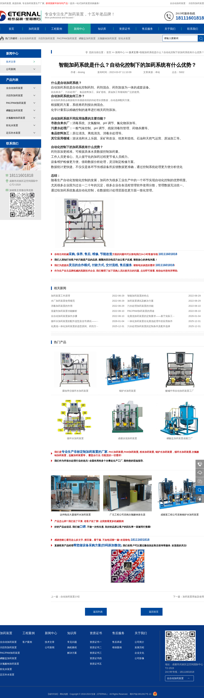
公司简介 (139, 642)
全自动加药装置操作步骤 (64, 316)
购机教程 (72, 647)
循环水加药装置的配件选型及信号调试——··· (74, 321)
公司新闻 (11, 69)
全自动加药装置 (177, 3)
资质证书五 (96, 663)
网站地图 (64, 694)
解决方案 (72, 652)
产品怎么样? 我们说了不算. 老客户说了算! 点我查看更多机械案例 (89, 521)
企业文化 (139, 652)
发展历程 (139, 647)
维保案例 (117, 647)
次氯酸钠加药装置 (107, 38)
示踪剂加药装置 (196, 3)
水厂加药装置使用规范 (63, 300)
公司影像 (139, 658)
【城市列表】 (53, 694)
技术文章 (11, 61)
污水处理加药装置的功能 (140, 306)
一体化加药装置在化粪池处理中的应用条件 (150, 321)
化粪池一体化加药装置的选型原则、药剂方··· (74, 326)
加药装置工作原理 (60, 295)
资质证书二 (96, 647)
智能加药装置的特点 (138, 295)
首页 (108, 52)
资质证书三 (96, 652)
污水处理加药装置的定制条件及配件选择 (148, 326)
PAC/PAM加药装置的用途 (140, 311)
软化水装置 (124, 38)
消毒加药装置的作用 (61, 306)
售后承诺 (117, 642)
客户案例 (27, 642)
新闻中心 (120, 52)
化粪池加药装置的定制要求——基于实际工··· (151, 316)
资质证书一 (96, 642)
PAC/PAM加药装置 (67, 38)
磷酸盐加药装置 (87, 38)
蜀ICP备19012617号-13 (140, 694)
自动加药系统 (60, 87)
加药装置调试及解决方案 (140, 300)
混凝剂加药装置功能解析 (64, 311)
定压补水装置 (13, 132)
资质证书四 (96, 658)
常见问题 (72, 642)
